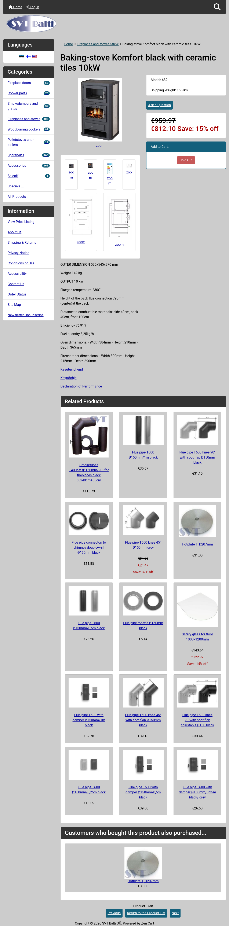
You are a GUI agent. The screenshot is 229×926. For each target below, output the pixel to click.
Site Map (14, 305)
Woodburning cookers (29, 129)
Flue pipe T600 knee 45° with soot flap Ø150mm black (143, 720)
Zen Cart (147, 923)
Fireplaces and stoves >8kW (98, 44)
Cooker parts (29, 93)
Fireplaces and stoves (29, 119)
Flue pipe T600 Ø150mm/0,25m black (89, 789)
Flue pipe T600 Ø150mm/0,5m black (89, 625)
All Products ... (18, 197)
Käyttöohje (69, 378)
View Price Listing (21, 222)
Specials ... (16, 186)
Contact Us (16, 284)
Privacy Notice (18, 253)
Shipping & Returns (22, 242)
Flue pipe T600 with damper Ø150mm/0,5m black (143, 792)
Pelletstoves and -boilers (29, 142)
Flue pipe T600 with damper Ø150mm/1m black (89, 720)
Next (175, 913)
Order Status (17, 294)
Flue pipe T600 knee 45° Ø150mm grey (143, 545)
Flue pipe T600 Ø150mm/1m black (143, 454)
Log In (32, 7)
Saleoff (29, 176)
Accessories (29, 165)
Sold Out (186, 160)
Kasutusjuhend (72, 369)
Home (15, 7)
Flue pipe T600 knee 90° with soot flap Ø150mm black (197, 457)
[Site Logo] (114, 23)
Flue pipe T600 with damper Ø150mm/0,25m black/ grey (197, 792)
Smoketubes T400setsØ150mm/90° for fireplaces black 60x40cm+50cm (89, 472)
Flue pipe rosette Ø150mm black (143, 625)
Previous (114, 913)
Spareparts (29, 155)
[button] (217, 7)
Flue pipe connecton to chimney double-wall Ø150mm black (89, 547)
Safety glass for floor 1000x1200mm (197, 636)
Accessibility (17, 274)
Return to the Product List (146, 913)
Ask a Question (159, 105)
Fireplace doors (29, 83)
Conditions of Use (21, 263)
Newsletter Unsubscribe (26, 315)
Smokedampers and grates (29, 106)
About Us (14, 232)
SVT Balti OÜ (111, 923)
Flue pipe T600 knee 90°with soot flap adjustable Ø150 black (197, 720)
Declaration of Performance (81, 386)
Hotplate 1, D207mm (197, 544)
